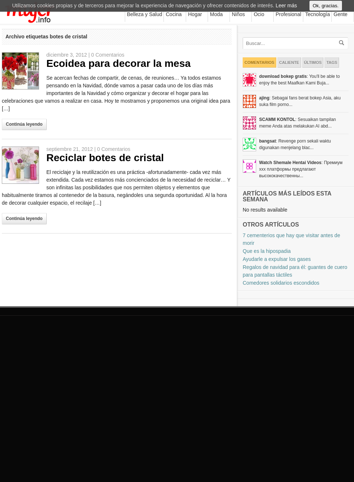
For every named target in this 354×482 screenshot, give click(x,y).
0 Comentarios (107, 55)
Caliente (289, 62)
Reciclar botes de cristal (105, 157)
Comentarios (259, 62)
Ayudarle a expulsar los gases (277, 259)
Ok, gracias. (326, 9)
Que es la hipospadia (267, 251)
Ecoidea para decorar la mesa (118, 63)
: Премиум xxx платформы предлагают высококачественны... (300, 169)
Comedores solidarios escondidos (281, 283)
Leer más (286, 9)
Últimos (313, 62)
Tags (331, 62)
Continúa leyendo (24, 124)
